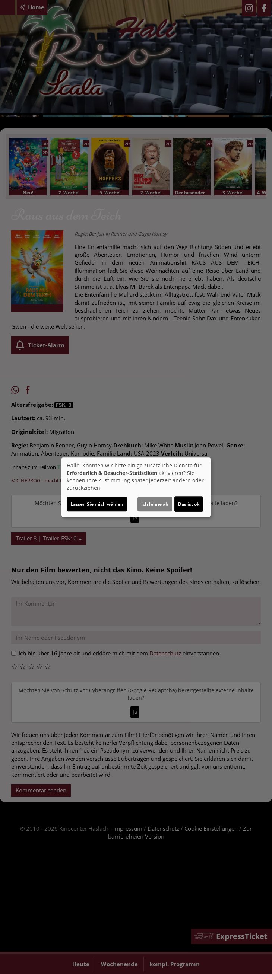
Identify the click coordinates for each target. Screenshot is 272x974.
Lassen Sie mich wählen (96, 504)
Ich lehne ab (154, 504)
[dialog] (136, 487)
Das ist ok (188, 504)
